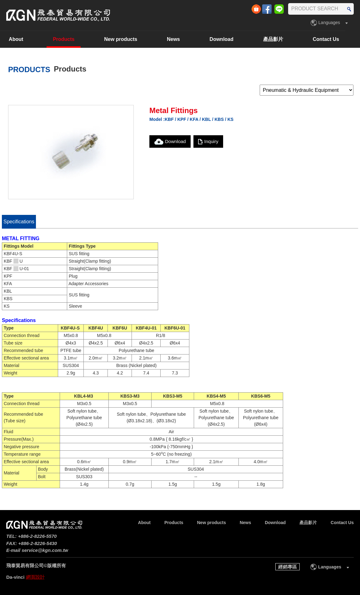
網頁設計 (35, 577)
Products (78, 39)
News (188, 39)
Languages (329, 22)
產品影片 (288, 39)
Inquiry (211, 141)
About (30, 39)
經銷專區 (287, 566)
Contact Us (340, 39)
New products (135, 39)
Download (236, 39)
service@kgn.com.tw (45, 550)
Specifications (18, 221)
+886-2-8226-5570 (37, 536)
